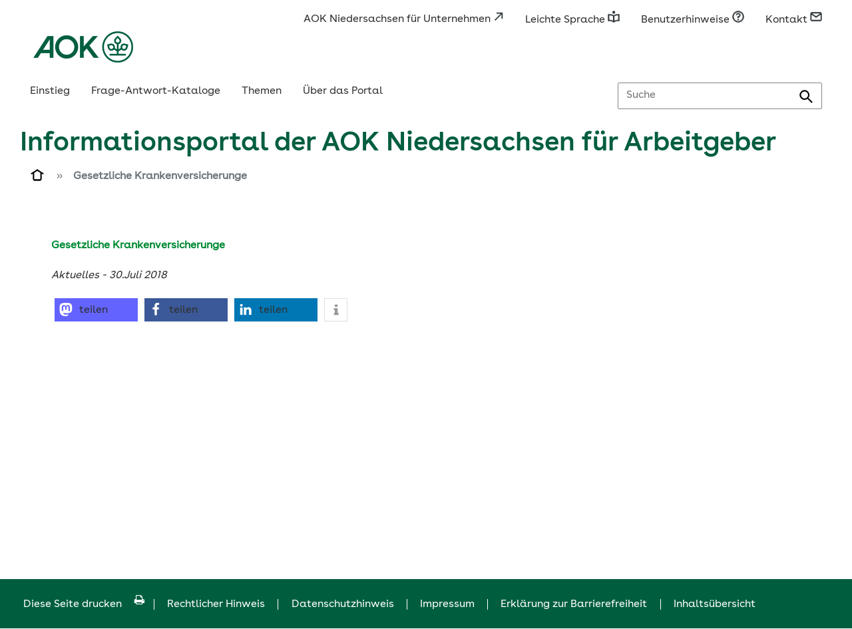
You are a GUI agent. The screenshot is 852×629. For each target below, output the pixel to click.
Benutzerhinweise (692, 20)
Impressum (447, 604)
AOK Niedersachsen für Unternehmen (404, 19)
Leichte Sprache (572, 20)
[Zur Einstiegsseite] (38, 178)
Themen (262, 91)
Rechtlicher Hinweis (216, 604)
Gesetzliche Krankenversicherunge (160, 176)
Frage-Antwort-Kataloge (155, 91)
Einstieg (50, 91)
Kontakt (793, 20)
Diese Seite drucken (83, 604)
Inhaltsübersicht (714, 604)
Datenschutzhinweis (343, 604)
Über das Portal (343, 91)
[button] (96, 309)
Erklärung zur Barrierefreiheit (574, 604)
